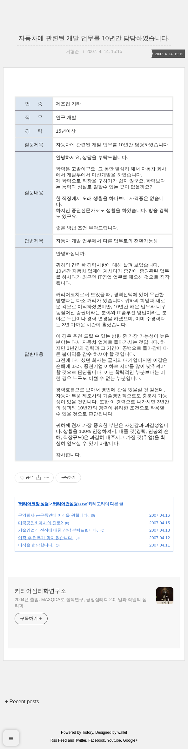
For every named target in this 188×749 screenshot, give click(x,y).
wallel (122, 732)
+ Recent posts (22, 701)
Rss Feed (58, 740)
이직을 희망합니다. (35, 545)
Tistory (87, 732)
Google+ (130, 740)
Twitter (80, 740)
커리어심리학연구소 (40, 591)
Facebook (96, 740)
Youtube (114, 740)
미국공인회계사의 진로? (40, 522)
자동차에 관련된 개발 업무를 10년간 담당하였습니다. (94, 38)
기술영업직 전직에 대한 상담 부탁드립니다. (58, 530)
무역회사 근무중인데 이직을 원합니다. (53, 515)
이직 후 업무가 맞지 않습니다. (45, 537)
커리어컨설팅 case (70, 503)
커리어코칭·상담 (34, 503)
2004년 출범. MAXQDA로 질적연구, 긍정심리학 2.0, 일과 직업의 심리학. (81, 602)
